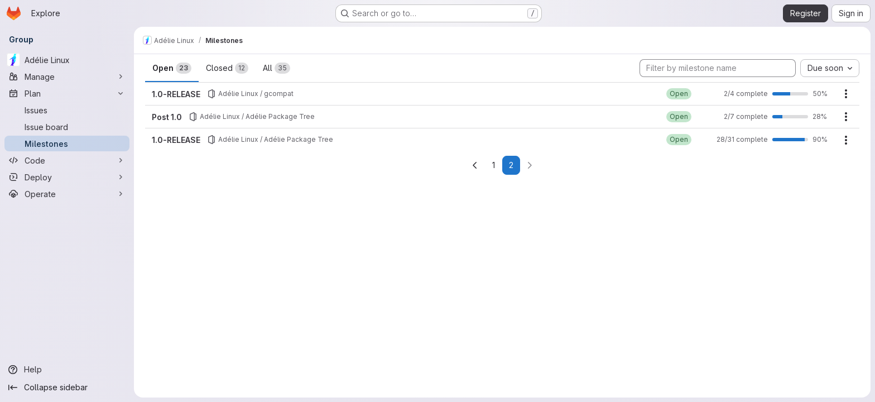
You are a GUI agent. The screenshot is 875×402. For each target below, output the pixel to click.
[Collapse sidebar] (66, 387)
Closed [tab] (227, 68)
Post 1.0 (167, 117)
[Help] (66, 369)
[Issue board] (66, 127)
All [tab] (276, 68)
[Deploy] (66, 177)
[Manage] (66, 76)
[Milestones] (66, 143)
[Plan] (66, 93)
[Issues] (66, 110)
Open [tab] (171, 68)
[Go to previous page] (474, 165)
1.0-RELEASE (176, 94)
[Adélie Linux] (66, 60)
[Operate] (66, 194)
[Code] (66, 160)
